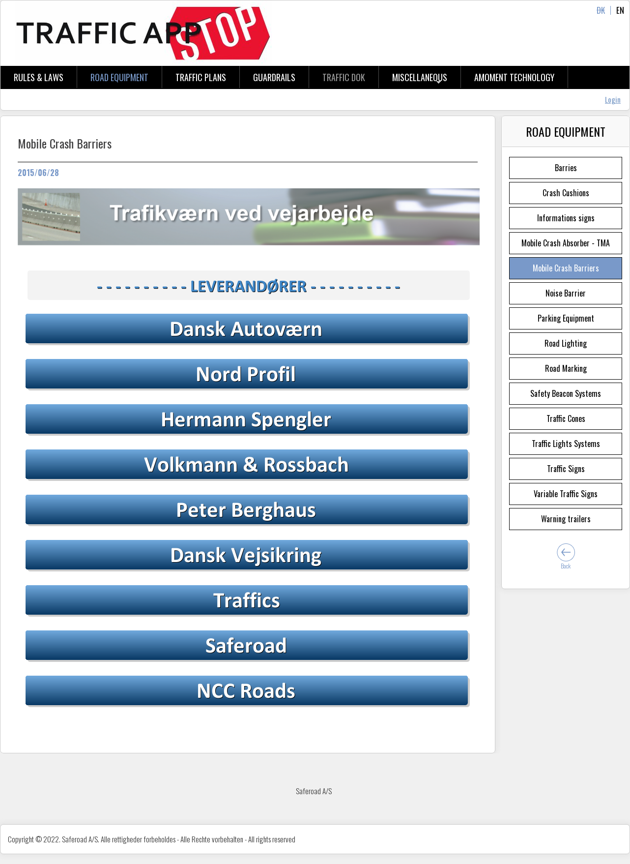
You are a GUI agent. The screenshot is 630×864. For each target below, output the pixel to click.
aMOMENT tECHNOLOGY (514, 77)
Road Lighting (565, 343)
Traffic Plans (200, 77)
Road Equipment (119, 77)
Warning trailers (566, 519)
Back (566, 566)
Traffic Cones (565, 418)
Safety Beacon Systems (565, 393)
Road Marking (566, 368)
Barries (566, 168)
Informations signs (566, 218)
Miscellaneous (419, 77)
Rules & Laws (38, 77)
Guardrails (274, 77)
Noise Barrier (565, 293)
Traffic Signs (566, 469)
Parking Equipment (566, 318)
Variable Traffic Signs (566, 494)
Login (613, 99)
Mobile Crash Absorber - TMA (565, 243)
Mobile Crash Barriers (566, 268)
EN (620, 10)
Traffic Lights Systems (566, 443)
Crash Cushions (566, 193)
